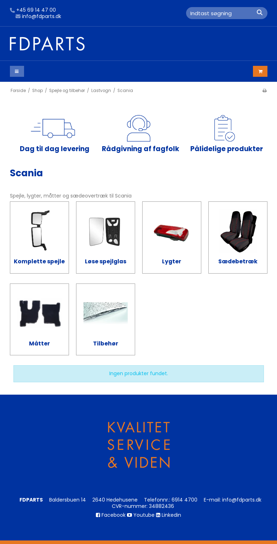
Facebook (111, 515)
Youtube (141, 515)
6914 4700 (184, 499)
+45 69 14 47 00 (33, 10)
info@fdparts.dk (38, 16)
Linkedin (168, 515)
